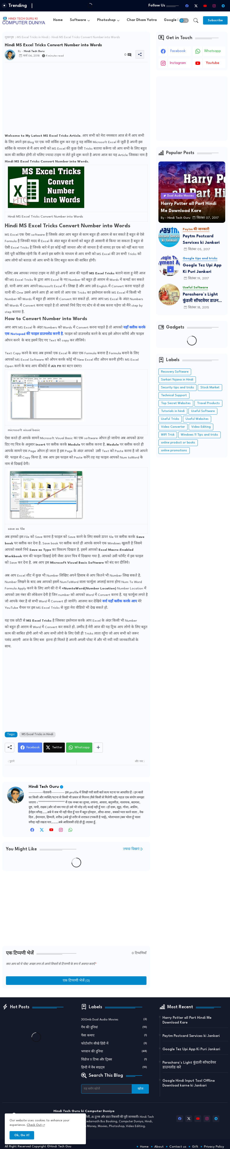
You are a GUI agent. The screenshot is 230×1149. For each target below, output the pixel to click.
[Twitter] (54, 748)
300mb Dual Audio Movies (114, 1019)
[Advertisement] (76, 99)
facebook (178, 51)
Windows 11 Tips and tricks (199, 434)
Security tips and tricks (177, 387)
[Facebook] (30, 748)
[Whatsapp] (79, 748)
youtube (212, 63)
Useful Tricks (170, 419)
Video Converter (173, 426)
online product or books (178, 442)
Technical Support (174, 395)
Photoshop (106, 20)
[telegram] (223, 5)
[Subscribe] (215, 20)
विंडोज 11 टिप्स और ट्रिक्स (114, 1059)
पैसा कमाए (114, 1035)
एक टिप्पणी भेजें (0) (76, 980)
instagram (178, 63)
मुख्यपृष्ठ (9, 37)
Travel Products (208, 403)
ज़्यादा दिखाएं (131, 849)
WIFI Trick (167, 434)
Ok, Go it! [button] (21, 1135)
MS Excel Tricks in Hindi (32, 37)
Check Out (34, 1125)
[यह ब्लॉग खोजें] (106, 1089)
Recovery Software (174, 371)
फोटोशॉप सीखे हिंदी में (114, 1043)
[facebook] (186, 5)
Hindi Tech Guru (44, 787)
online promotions (174, 450)
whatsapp (212, 51)
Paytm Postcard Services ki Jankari (201, 239)
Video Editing (201, 426)
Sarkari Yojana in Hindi (177, 379)
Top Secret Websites (176, 403)
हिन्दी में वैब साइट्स (114, 1067)
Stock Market (210, 387)
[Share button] (98, 748)
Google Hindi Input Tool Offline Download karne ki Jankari (188, 1083)
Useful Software (203, 411)
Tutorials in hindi (173, 411)
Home (58, 20)
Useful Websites (197, 419)
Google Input (175, 20)
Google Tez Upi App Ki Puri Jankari (202, 268)
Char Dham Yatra (142, 20)
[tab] (58, 20)
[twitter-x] (196, 5)
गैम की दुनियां (114, 1027)
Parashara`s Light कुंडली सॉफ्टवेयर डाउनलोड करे (204, 298)
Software (78, 20)
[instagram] (214, 5)
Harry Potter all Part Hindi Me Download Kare (186, 1020)
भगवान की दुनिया (114, 1051)
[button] (184, 20)
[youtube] (205, 5)
